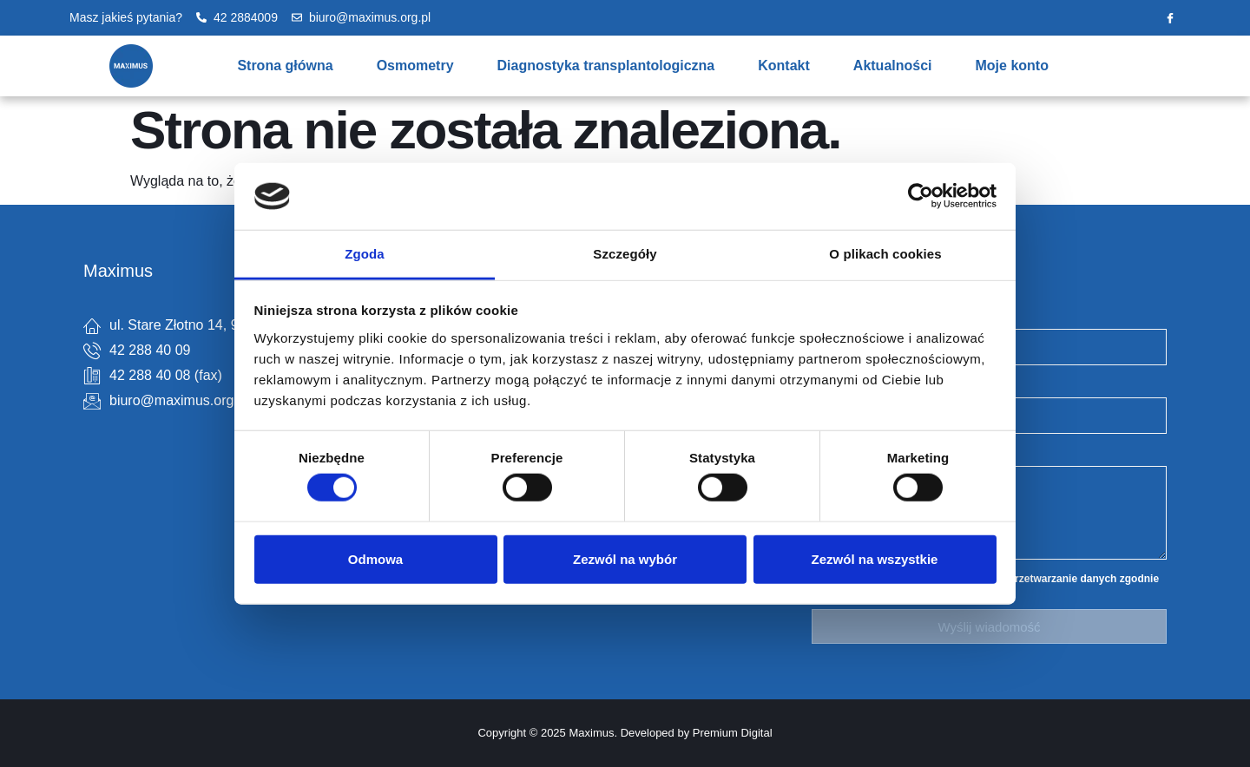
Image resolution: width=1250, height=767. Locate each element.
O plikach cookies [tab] (885, 253)
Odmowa (375, 558)
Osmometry (415, 65)
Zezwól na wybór (625, 558)
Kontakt (784, 65)
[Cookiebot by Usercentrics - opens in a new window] (921, 196)
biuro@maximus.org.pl (178, 400)
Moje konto (1012, 65)
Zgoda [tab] (365, 253)
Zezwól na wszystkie (875, 558)
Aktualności (892, 65)
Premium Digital (733, 732)
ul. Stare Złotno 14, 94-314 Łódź (208, 325)
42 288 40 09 (149, 350)
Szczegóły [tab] (624, 253)
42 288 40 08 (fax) (165, 375)
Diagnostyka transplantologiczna (606, 65)
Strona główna (284, 65)
